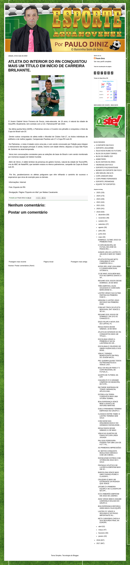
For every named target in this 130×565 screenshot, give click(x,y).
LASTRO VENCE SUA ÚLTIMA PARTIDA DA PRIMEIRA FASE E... (109, 295)
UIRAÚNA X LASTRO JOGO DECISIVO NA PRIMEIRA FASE (108, 302)
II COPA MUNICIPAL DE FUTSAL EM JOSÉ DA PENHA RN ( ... (107, 247)
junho (100, 234)
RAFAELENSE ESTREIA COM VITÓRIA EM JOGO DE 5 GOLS (109, 460)
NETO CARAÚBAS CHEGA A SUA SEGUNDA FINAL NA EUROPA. (109, 520)
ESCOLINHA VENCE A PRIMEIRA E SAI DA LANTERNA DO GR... (107, 341)
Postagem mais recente (17, 262)
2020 (98, 208)
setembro (102, 224)
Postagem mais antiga (79, 262)
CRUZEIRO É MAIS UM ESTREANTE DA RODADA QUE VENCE (109, 481)
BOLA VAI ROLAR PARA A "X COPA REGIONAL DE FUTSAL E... (109, 370)
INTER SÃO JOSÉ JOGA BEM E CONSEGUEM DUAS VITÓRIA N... (109, 268)
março (100, 530)
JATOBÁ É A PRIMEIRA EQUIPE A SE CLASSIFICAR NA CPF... (109, 488)
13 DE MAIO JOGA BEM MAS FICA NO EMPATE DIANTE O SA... (109, 275)
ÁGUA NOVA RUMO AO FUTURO (108, 151)
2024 (98, 196)
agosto (101, 227)
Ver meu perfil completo (102, 61)
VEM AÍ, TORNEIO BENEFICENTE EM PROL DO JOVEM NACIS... (108, 355)
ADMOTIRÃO (101, 159)
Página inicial (48, 262)
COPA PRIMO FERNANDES (106, 179)
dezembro (102, 215)
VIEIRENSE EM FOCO (104, 165)
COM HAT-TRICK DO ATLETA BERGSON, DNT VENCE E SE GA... (109, 309)
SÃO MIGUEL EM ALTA (104, 173)
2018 (98, 540)
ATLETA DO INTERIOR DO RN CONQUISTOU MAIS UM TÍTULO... (109, 334)
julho (100, 231)
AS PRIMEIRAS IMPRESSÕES (109, 448)
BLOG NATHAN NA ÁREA (105, 162)
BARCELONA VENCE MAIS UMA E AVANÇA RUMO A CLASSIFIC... (108, 474)
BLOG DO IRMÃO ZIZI (104, 156)
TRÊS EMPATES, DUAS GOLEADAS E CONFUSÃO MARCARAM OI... (109, 288)
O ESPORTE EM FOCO (105, 145)
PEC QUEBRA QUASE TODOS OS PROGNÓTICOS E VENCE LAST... (109, 363)
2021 (98, 205)
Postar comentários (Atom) (24, 266)
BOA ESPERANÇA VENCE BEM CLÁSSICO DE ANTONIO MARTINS (108, 403)
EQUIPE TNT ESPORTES (105, 184)
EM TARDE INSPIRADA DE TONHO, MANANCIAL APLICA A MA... (108, 389)
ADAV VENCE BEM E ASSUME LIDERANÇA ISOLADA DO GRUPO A (109, 501)
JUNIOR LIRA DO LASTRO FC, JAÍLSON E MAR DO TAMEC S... (109, 254)
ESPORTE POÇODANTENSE (107, 167)
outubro (101, 221)
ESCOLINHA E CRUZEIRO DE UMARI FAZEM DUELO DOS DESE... (109, 348)
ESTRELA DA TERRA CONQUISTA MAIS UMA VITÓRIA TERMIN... (108, 396)
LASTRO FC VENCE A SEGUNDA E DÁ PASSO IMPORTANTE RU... (108, 513)
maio (100, 237)
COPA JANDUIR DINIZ (104, 176)
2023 (98, 199)
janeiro (101, 536)
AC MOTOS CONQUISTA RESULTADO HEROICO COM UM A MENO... (108, 453)
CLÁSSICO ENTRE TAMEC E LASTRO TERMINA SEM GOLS (109, 416)
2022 (98, 202)
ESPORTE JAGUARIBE (105, 148)
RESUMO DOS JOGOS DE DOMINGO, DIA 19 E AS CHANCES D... (108, 316)
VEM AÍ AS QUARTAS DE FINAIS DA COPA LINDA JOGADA (108, 435)
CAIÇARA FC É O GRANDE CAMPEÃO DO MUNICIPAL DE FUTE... (109, 382)
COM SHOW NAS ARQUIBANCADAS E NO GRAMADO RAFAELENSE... (109, 423)
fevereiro (101, 533)
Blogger (76, 555)
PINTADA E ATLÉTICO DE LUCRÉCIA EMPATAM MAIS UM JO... (109, 467)
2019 (98, 212)
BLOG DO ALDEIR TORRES (106, 153)
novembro (102, 218)
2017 (98, 543)
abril (100, 526)
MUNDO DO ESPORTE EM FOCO (109, 170)
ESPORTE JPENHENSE (105, 181)
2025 (98, 192)
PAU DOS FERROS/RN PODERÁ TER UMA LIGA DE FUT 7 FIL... (109, 442)
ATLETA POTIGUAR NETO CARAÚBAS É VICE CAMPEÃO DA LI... (108, 261)
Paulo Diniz (100, 58)
